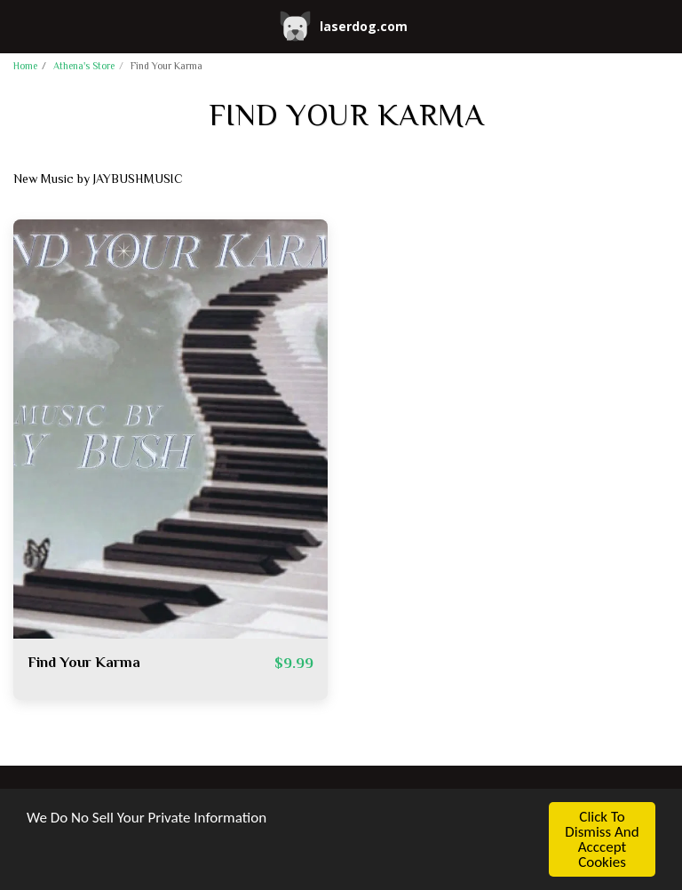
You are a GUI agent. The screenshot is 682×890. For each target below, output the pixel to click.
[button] (19, 25)
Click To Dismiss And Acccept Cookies (601, 839)
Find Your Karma (84, 664)
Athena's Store (84, 67)
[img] (170, 429)
